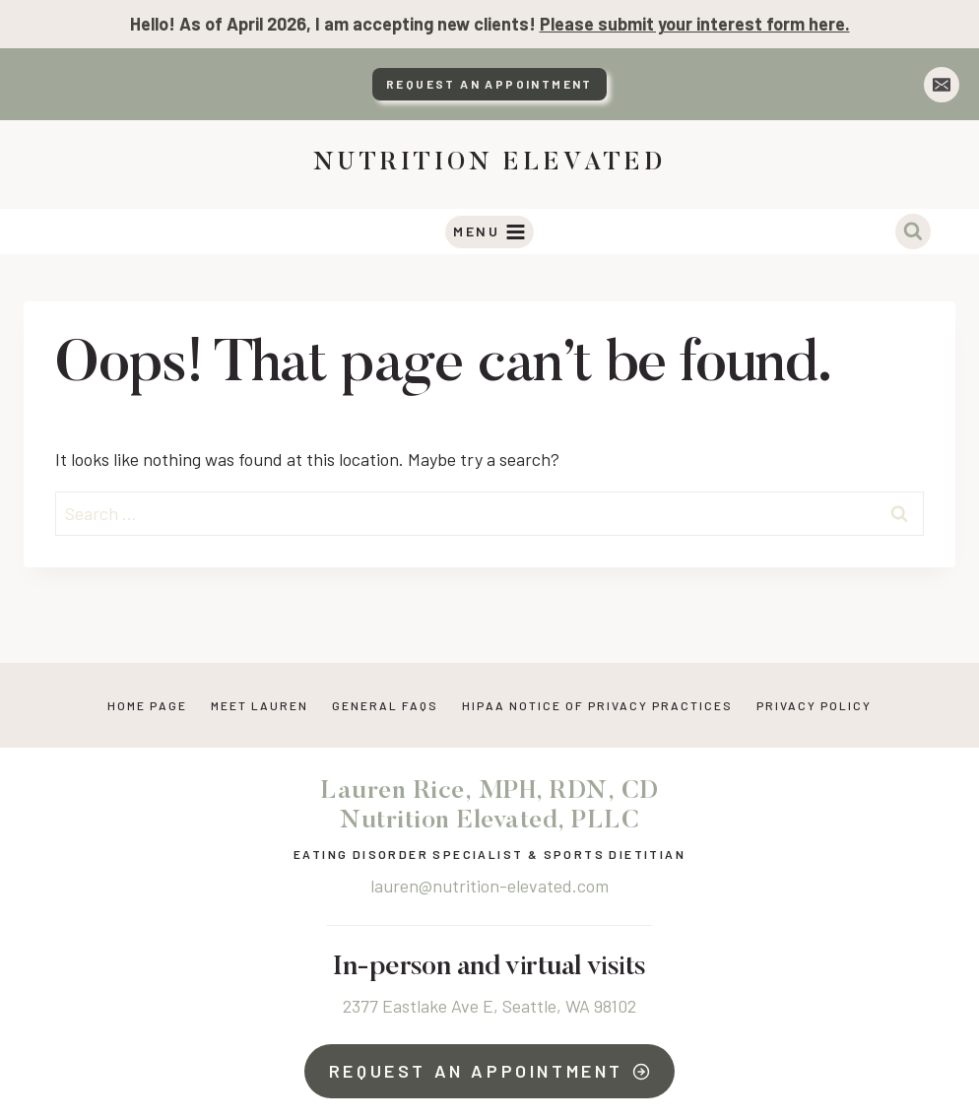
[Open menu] (490, 232)
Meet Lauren (259, 705)
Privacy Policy (814, 705)
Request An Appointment (489, 84)
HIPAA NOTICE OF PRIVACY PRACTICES (597, 705)
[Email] (941, 84)
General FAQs (385, 705)
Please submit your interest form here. (695, 23)
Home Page (147, 705)
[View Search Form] (913, 231)
